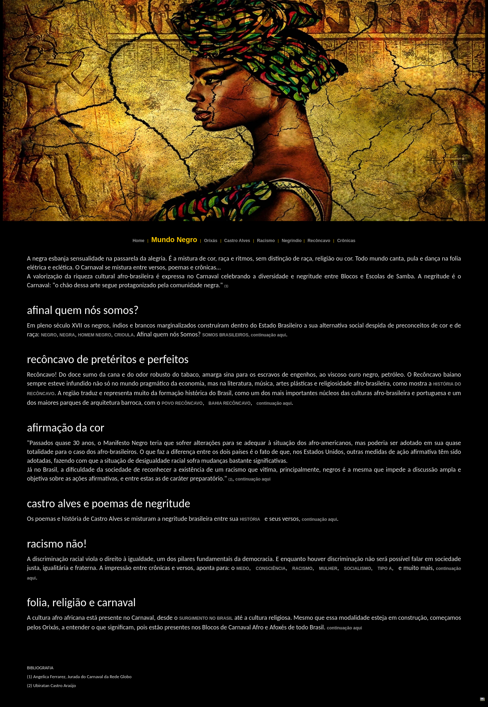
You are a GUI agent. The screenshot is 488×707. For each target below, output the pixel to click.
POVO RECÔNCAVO (182, 403)
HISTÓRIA (250, 519)
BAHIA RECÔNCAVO (230, 403)
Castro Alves (237, 240)
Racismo (266, 240)
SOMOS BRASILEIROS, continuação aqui (244, 334)
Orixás (210, 240)
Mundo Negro (174, 239)
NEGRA (66, 334)
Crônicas (346, 240)
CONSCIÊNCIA (271, 568)
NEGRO (49, 334)
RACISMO (302, 568)
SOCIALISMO (357, 568)
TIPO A (385, 568)
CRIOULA (124, 334)
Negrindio (291, 240)
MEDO (242, 568)
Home (138, 240)
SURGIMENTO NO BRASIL (206, 618)
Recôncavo (319, 240)
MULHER (328, 568)
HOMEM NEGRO (94, 334)
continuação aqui (274, 403)
